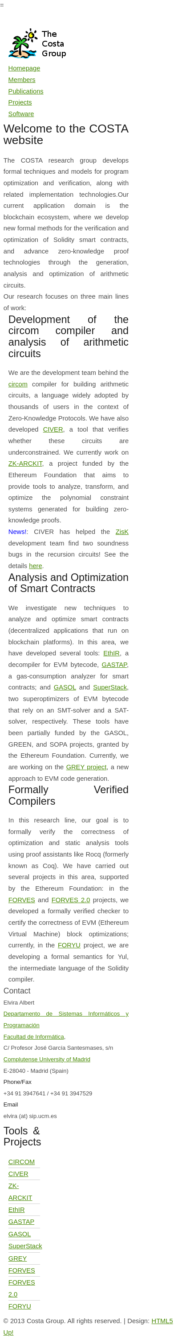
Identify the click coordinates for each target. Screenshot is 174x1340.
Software (21, 113)
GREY (17, 1258)
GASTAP (114, 664)
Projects (20, 102)
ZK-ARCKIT (25, 463)
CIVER (53, 429)
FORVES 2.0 (71, 900)
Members (22, 79)
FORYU (69, 945)
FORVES (21, 900)
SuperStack (110, 687)
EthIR (111, 653)
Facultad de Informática (34, 1036)
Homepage (24, 68)
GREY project (86, 767)
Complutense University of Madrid (47, 1059)
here (35, 565)
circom (18, 384)
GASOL (65, 687)
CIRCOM (21, 1161)
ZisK (122, 531)
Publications (26, 91)
